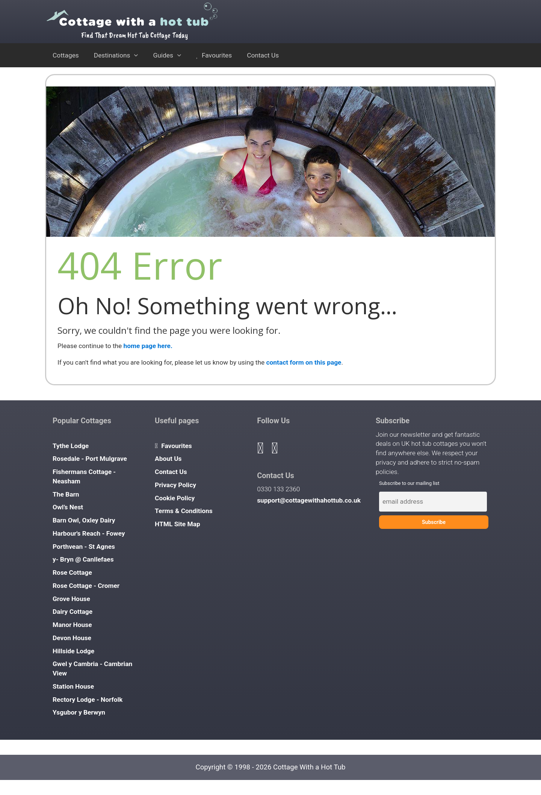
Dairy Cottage (72, 611)
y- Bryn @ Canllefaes (83, 559)
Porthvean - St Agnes (84, 546)
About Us (168, 458)
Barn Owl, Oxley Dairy (84, 520)
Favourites (214, 55)
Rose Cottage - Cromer (86, 585)
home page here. (148, 346)
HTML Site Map (177, 524)
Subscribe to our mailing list (409, 483)
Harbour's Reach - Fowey (89, 533)
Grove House (71, 599)
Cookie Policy (175, 498)
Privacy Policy (175, 485)
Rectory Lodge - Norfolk (87, 699)
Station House (73, 686)
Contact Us (263, 55)
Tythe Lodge (71, 446)
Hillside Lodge (73, 651)
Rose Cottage (72, 572)
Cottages (66, 55)
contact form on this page (304, 362)
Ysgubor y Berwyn (79, 712)
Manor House (72, 624)
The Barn (66, 494)
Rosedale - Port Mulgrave (90, 458)
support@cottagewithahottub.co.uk (309, 500)
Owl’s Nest (68, 507)
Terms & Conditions (184, 511)
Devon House (72, 638)
